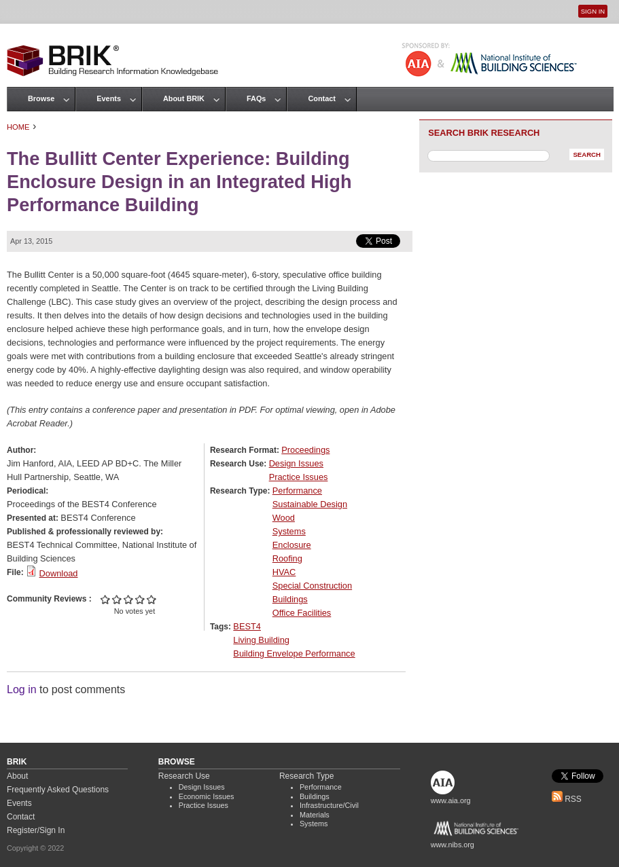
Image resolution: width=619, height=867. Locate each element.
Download (58, 573)
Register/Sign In (36, 830)
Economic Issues (206, 796)
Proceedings (305, 450)
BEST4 (247, 626)
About (17, 776)
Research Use (184, 776)
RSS (567, 799)
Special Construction (312, 585)
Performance (297, 490)
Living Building (261, 640)
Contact (321, 98)
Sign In (593, 11)
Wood (283, 518)
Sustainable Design (309, 504)
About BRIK (184, 98)
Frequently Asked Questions (58, 789)
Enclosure (291, 545)
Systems (289, 531)
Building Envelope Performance (294, 653)
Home (18, 127)
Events (108, 98)
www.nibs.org (452, 845)
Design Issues (296, 463)
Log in (22, 689)
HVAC (284, 572)
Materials (315, 815)
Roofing (287, 558)
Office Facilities (302, 613)
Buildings (290, 599)
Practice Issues (298, 477)
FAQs (256, 98)
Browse (41, 98)
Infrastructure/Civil (329, 805)
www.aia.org (451, 800)
